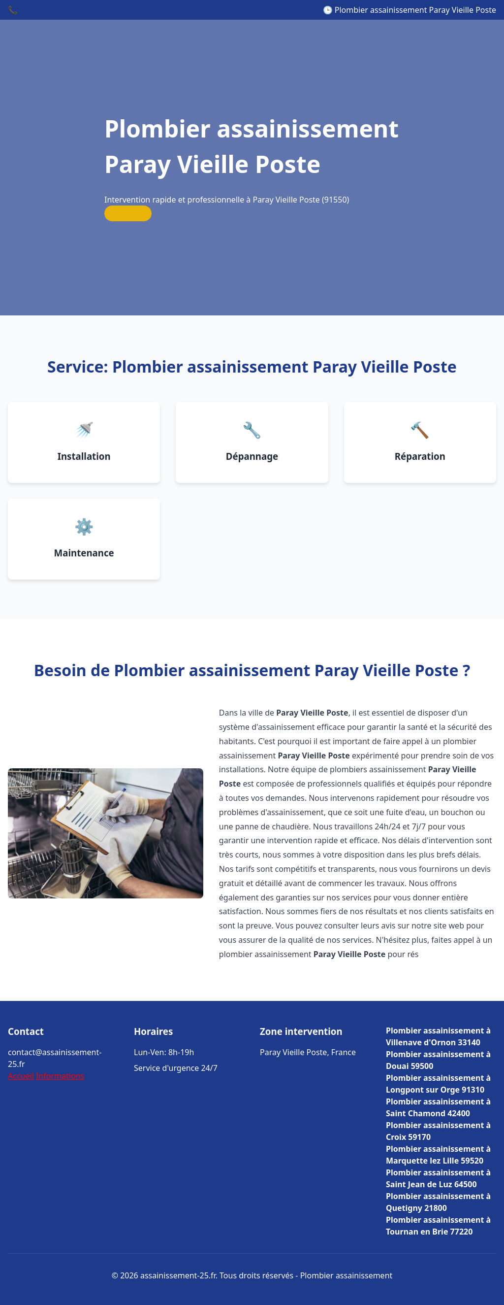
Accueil (21, 1075)
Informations (60, 1075)
